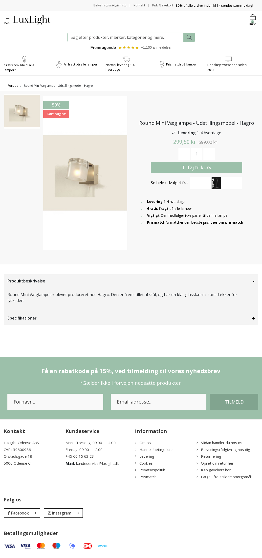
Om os (143, 443)
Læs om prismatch (227, 223)
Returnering (208, 456)
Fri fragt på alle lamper (80, 65)
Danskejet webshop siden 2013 (227, 68)
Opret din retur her (215, 463)
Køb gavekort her (213, 470)
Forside (13, 86)
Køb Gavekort (162, 5)
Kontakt (137, 5)
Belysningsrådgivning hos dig (223, 450)
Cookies (144, 463)
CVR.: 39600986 (17, 450)
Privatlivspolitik (150, 470)
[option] (22, 114)
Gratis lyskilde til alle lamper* (19, 68)
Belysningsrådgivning (107, 5)
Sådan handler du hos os (219, 443)
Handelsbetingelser (154, 450)
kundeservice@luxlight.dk (97, 464)
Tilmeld (234, 403)
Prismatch (145, 477)
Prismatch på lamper (181, 65)
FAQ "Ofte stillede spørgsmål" (224, 477)
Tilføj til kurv (196, 168)
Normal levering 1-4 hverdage (120, 68)
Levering (144, 456)
